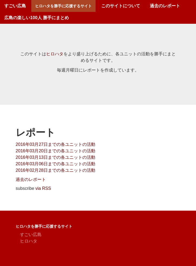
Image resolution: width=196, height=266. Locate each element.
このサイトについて (120, 6)
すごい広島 (15, 6)
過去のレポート (165, 6)
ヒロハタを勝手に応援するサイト (63, 6)
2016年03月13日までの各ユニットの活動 (55, 157)
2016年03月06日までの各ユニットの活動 (55, 163)
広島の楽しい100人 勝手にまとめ (36, 17)
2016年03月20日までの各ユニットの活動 (55, 151)
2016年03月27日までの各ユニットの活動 (55, 144)
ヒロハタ (54, 54)
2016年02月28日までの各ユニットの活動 (55, 170)
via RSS (43, 188)
